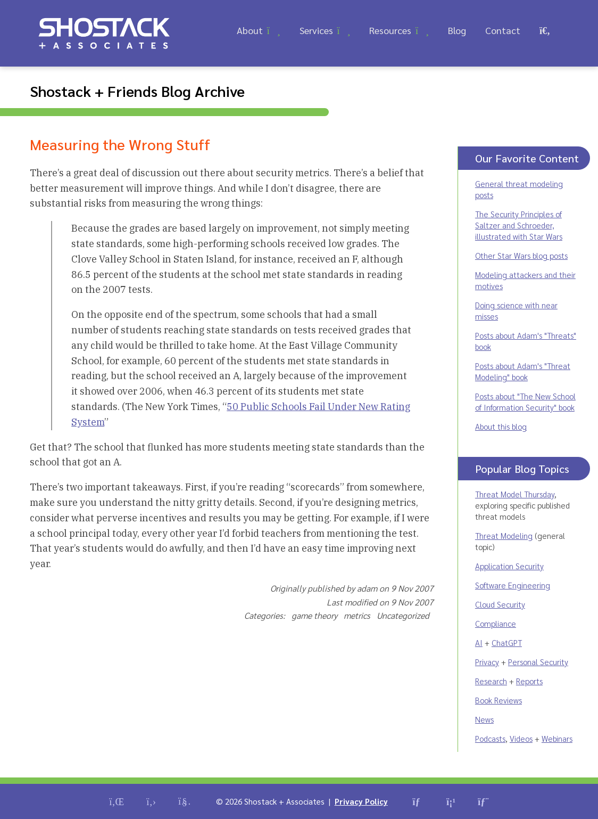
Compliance (495, 623)
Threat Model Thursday (514, 494)
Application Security (509, 566)
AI (479, 642)
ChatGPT (507, 642)
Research (491, 681)
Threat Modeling (504, 535)
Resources (390, 30)
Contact (502, 30)
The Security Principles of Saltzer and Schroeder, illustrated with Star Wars (518, 225)
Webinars (557, 738)
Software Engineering (512, 585)
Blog (457, 30)
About (250, 30)
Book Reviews (498, 700)
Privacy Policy (361, 801)
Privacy (487, 662)
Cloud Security (500, 604)
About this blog (501, 426)
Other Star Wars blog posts (521, 255)
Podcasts (490, 738)
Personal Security (538, 662)
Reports (529, 681)
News (484, 719)
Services (316, 30)
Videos (521, 738)
